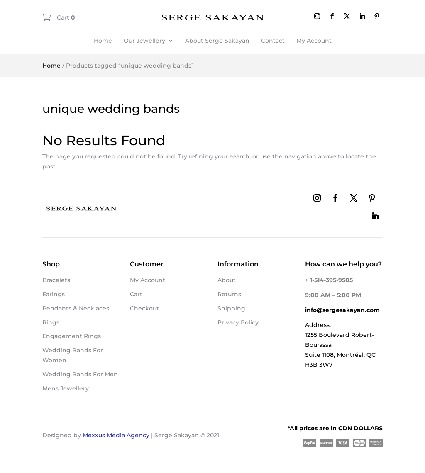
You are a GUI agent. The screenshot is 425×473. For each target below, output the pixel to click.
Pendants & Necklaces (75, 308)
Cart (65, 17)
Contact (273, 40)
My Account (314, 40)
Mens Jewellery (65, 388)
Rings (50, 322)
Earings (53, 294)
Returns (229, 294)
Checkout (144, 308)
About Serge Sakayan (217, 40)
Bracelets (56, 280)
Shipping (231, 308)
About (226, 280)
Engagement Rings (71, 336)
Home (103, 40)
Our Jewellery (144, 40)
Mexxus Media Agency (116, 435)
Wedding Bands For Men (80, 374)
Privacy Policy (238, 322)
